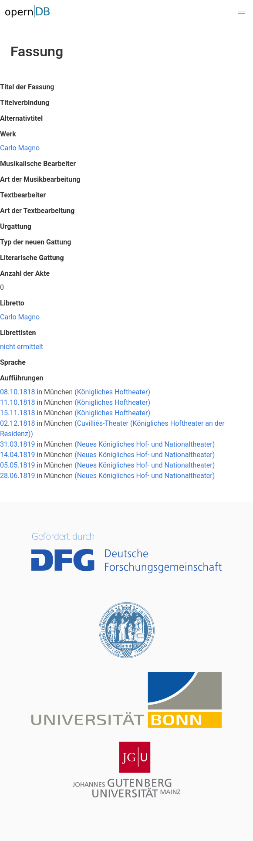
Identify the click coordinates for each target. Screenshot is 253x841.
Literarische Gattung (32, 258)
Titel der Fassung (27, 87)
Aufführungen (22, 378)
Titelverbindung (24, 102)
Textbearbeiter (23, 195)
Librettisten (18, 333)
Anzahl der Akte (25, 273)
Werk (8, 134)
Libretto (12, 303)
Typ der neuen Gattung (35, 242)
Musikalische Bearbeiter (38, 163)
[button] (241, 11)
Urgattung (15, 226)
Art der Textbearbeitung (37, 211)
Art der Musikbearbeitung (40, 179)
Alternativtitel (21, 118)
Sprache (13, 362)
